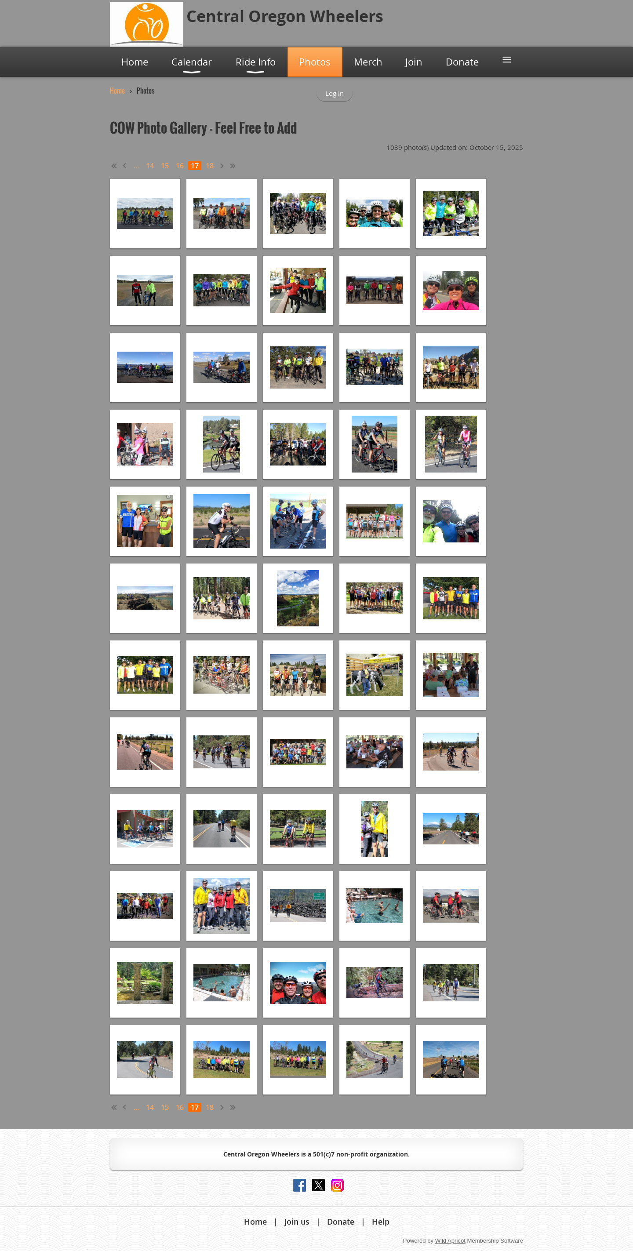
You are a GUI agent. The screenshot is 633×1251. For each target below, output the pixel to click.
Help (380, 1221)
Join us (296, 1221)
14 (150, 165)
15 (165, 165)
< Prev (124, 165)
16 (180, 165)
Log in (334, 93)
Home (117, 90)
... (136, 165)
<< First (114, 165)
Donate (340, 1221)
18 (210, 165)
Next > (222, 165)
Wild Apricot (450, 1240)
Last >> (233, 165)
